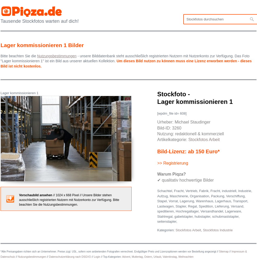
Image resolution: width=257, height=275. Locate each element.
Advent (126, 256)
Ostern (148, 256)
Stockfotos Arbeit (204, 139)
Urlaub (157, 256)
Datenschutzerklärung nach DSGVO (70, 256)
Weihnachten (186, 256)
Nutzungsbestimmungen (32, 256)
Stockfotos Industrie (218, 230)
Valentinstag (170, 256)
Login (97, 256)
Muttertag (137, 256)
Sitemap (224, 251)
